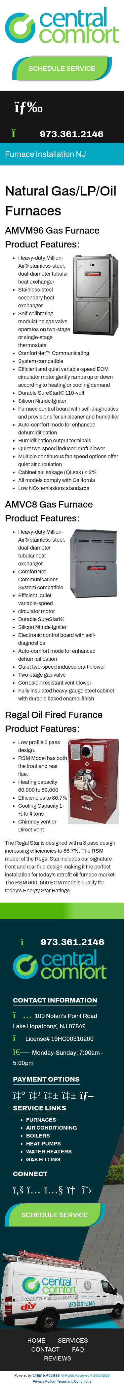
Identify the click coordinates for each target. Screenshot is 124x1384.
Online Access (46, 1375)
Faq (82, 1349)
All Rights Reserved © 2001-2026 (85, 1375)
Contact (49, 1349)
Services (77, 1340)
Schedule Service (54, 1215)
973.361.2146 (71, 134)
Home (41, 1340)
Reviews (62, 1358)
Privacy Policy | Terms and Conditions (62, 1381)
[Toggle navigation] (28, 106)
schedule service (62, 68)
